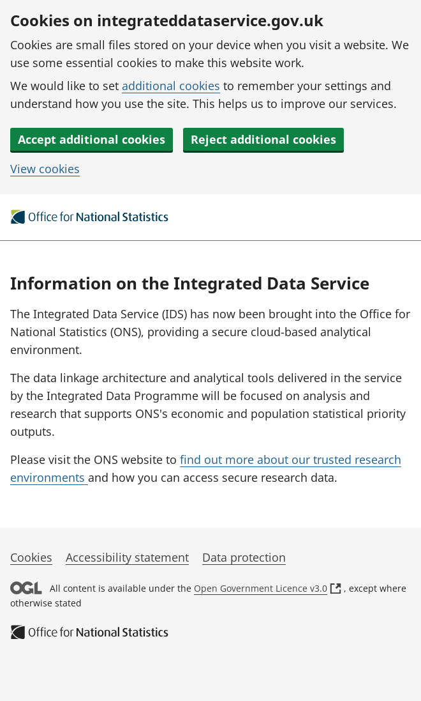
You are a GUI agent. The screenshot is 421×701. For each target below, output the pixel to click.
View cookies (45, 168)
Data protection (244, 557)
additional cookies (171, 85)
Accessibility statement (127, 557)
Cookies (31, 557)
